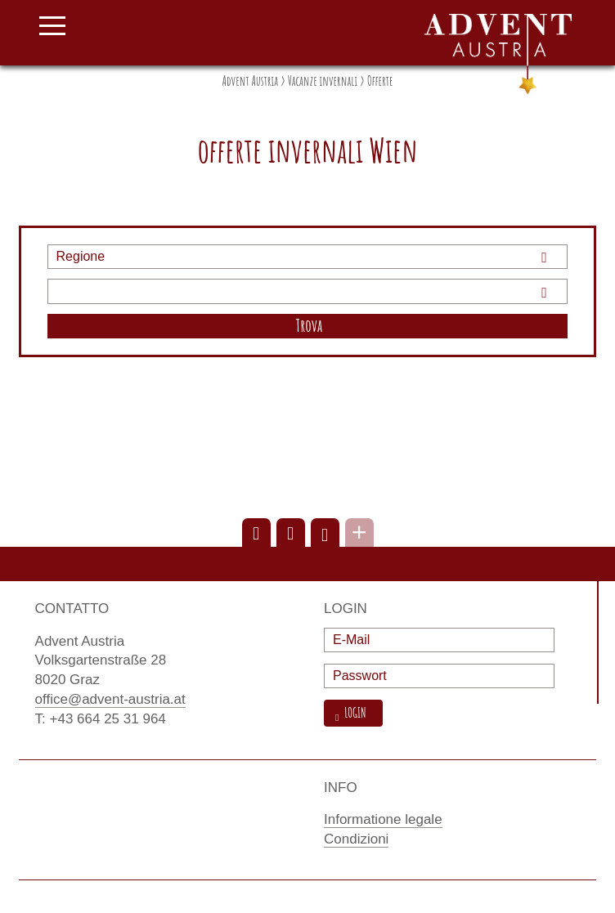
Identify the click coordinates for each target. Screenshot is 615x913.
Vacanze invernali (322, 81)
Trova (309, 325)
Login (354, 713)
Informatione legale (383, 819)
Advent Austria (250, 81)
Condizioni (356, 839)
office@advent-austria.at (110, 699)
